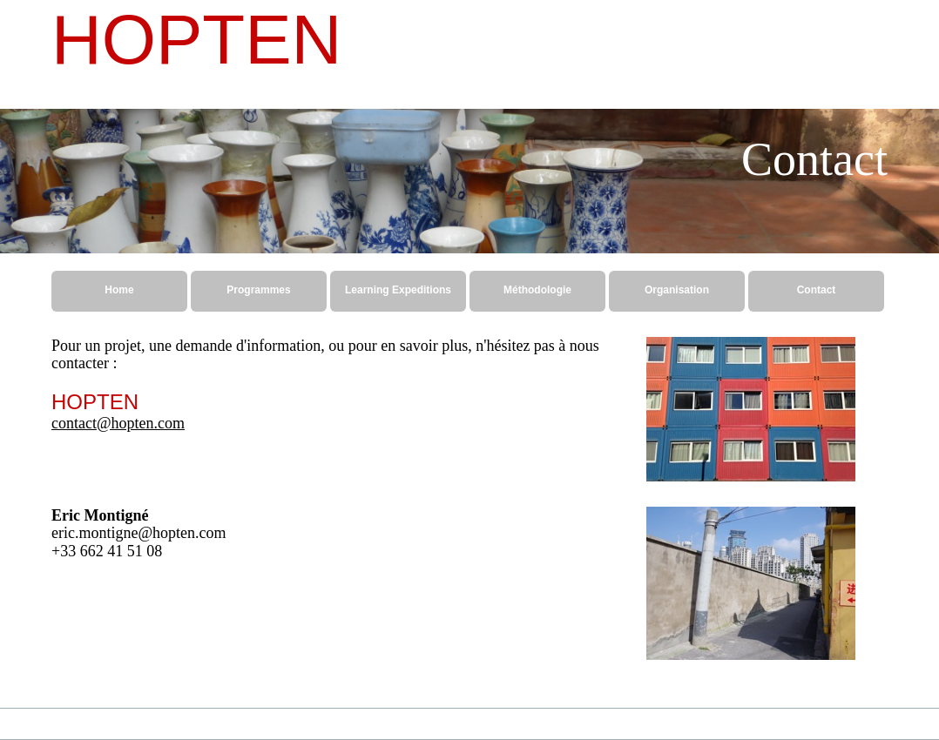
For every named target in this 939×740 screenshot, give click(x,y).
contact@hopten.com (118, 423)
